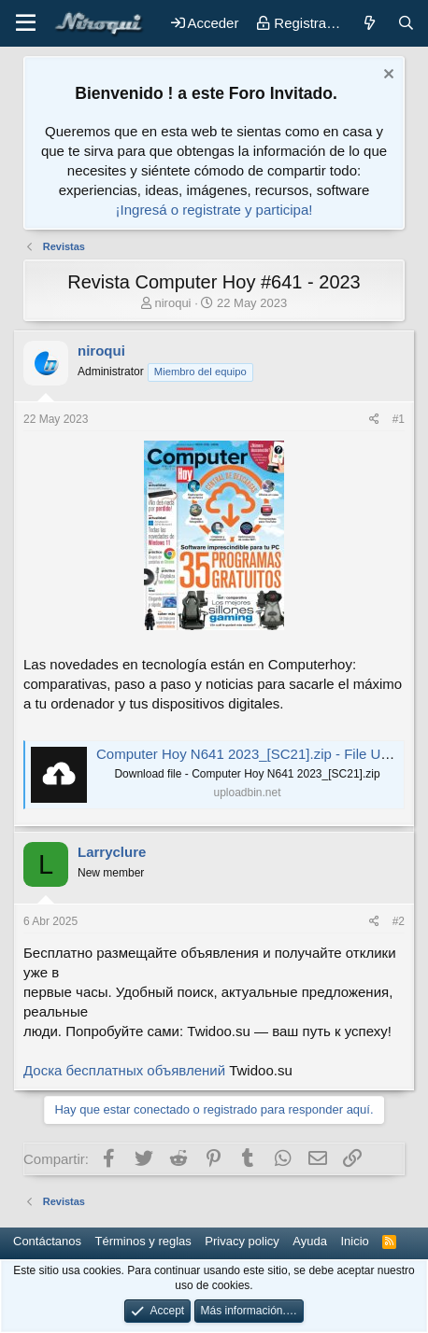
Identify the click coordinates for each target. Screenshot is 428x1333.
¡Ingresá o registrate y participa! (214, 209)
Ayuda (309, 1241)
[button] (26, 23)
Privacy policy (241, 1241)
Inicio (354, 1241)
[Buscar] (406, 23)
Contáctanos (47, 1241)
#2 (398, 921)
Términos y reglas (143, 1241)
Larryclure (112, 852)
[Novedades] (368, 23)
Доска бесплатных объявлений (124, 1070)
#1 (398, 419)
